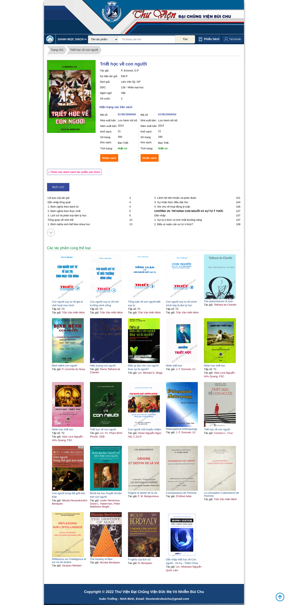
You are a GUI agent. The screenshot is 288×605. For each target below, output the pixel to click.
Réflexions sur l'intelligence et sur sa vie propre (69, 561)
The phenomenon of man (218, 301)
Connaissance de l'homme (181, 492)
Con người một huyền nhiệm (144, 429)
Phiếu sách (211, 39)
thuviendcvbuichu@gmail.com (167, 598)
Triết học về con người (84, 49)
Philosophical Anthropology (181, 428)
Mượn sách (109, 158)
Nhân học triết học (214, 365)
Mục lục (58, 187)
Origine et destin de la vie (142, 492)
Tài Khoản (235, 39)
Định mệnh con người (64, 365)
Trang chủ (57, 49)
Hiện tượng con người (103, 365)
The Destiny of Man (101, 559)
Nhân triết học (174, 365)
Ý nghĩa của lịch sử (139, 559)
